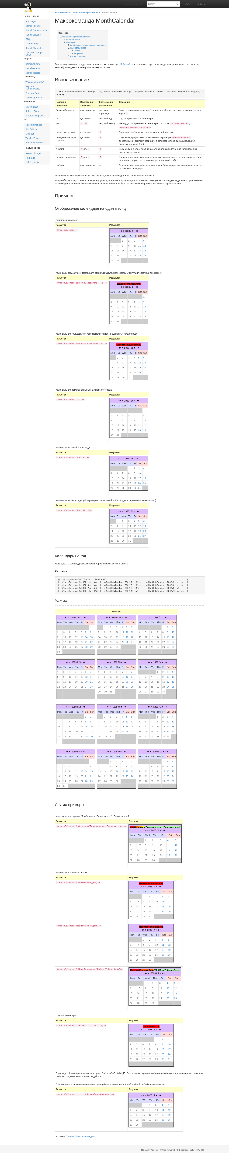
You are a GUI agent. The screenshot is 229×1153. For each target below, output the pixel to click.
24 (135, 254)
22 (123, 254)
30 (111, 320)
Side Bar (29, 133)
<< (120, 229)
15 (123, 249)
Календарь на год (78, 48)
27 (111, 259)
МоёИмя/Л (135, 968)
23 (129, 254)
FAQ (27, 39)
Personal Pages (33, 93)
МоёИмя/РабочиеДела (151, 925)
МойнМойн (125, 64)
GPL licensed (182, 1148)
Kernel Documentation (36, 30)
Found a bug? (32, 43)
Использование (73, 39)
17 (135, 249)
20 (111, 254)
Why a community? (34, 82)
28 (118, 259)
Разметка (78, 51)
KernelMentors (32, 68)
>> (137, 229)
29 (144, 315)
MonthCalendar (109, 12)
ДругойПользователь (129, 282)
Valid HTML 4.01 (197, 1148)
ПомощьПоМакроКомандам (86, 12)
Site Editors (31, 129)
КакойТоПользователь (128, 343)
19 (144, 249)
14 (118, 249)
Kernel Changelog (34, 48)
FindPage (30, 158)
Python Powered (167, 1148)
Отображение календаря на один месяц (88, 45)
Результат (78, 53)
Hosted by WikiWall (35, 142)
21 (118, 254)
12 (144, 244)
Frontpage (30, 21)
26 (144, 254)
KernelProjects (32, 73)
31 (118, 320)
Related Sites (32, 111)
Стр (136, 825)
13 (111, 249)
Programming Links (35, 115)
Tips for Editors (32, 138)
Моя (132, 825)
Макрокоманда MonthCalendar (76, 37)
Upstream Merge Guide (33, 53)
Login (199, 4)
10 (135, 244)
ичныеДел (147, 968)
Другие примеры (77, 56)
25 (139, 254)
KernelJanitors (32, 64)
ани (140, 825)
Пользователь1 (154, 825)
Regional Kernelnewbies (32, 87)
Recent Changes (33, 125)
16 (129, 249)
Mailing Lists (31, 106)
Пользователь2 (171, 825)
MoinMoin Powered (149, 1148)
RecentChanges (33, 153)
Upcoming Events (34, 97)
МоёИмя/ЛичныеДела (151, 882)
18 (139, 249)
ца (143, 825)
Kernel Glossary (33, 34)
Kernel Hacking (33, 26)
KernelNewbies (62, 12)
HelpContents (32, 162)
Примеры (70, 42)
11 (139, 244)
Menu (188, 4)
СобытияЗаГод (151, 1025)
